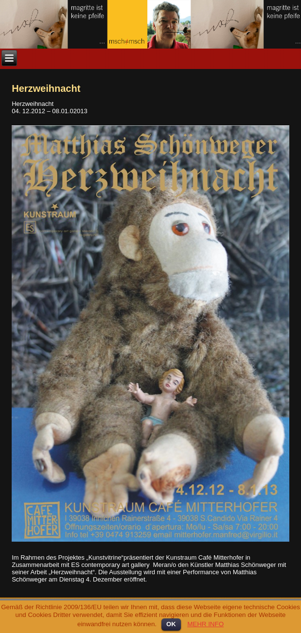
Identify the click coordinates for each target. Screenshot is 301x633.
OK (171, 624)
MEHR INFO (205, 624)
